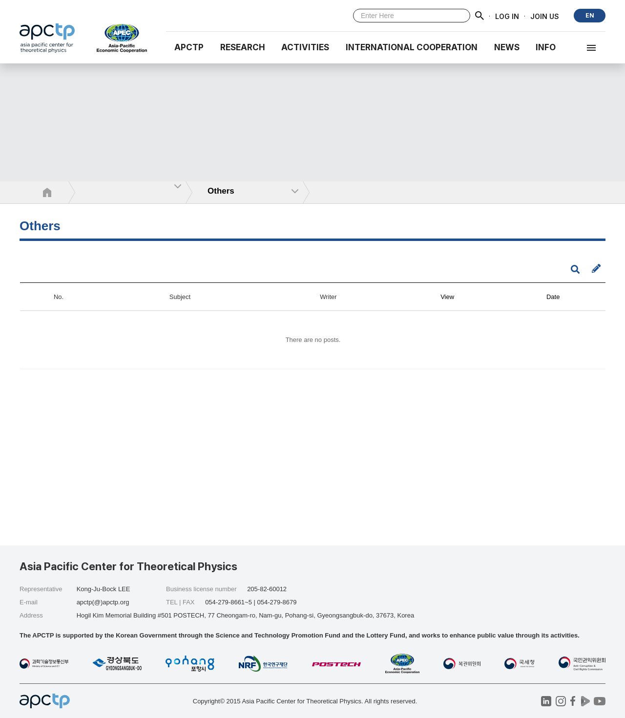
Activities (305, 47)
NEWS (507, 47)
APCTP (189, 47)
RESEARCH (242, 47)
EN (589, 15)
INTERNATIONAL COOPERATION (412, 47)
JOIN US (544, 16)
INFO (546, 47)
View (447, 296)
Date (553, 296)
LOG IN (507, 16)
